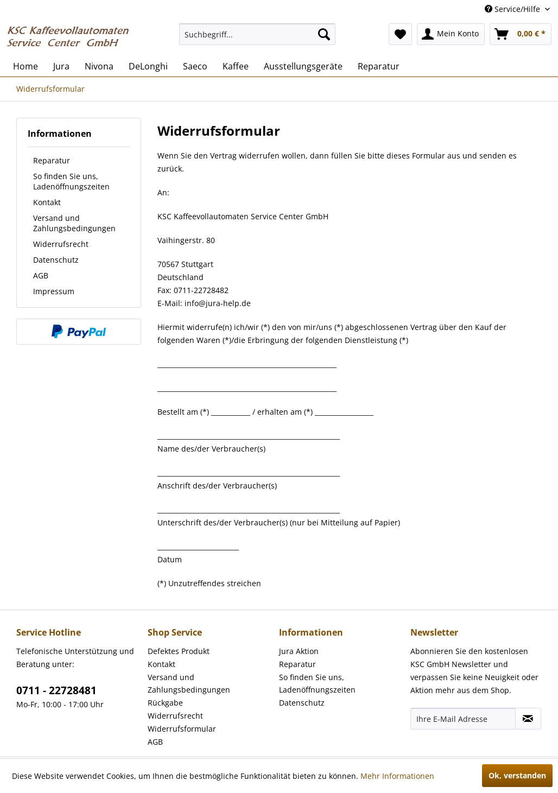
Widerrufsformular (182, 729)
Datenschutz (56, 260)
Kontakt (47, 202)
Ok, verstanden (517, 775)
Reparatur (51, 160)
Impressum (53, 291)
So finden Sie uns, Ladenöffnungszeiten (71, 181)
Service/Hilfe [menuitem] (513, 9)
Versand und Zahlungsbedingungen (74, 223)
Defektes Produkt (179, 651)
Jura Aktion (299, 651)
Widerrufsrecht (60, 244)
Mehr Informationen (397, 776)
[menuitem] (257, 34)
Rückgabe (165, 702)
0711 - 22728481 (56, 690)
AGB (40, 275)
